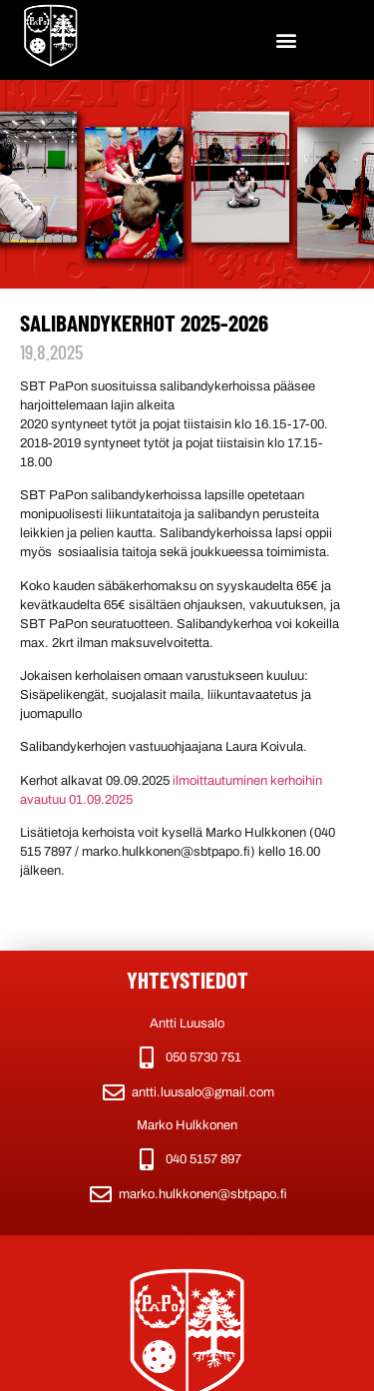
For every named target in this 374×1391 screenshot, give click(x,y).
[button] (285, 40)
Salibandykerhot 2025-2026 (144, 323)
